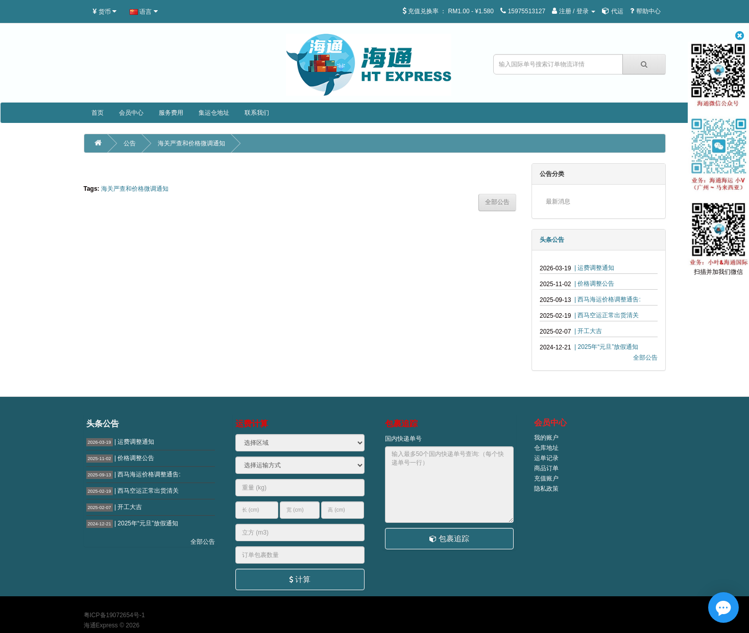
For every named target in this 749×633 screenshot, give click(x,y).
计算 (299, 579)
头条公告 (552, 239)
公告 (130, 143)
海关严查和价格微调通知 (191, 143)
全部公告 (645, 357)
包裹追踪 (449, 538)
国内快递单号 (403, 438)
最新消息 (558, 201)
